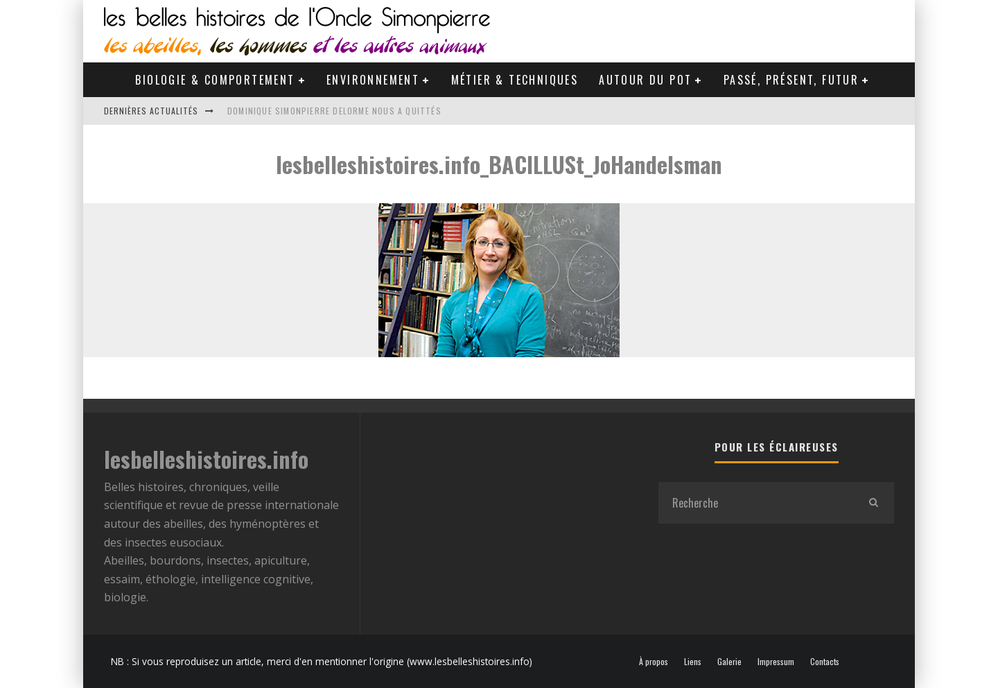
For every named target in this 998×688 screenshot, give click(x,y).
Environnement (372, 79)
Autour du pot (645, 79)
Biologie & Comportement (215, 79)
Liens (692, 661)
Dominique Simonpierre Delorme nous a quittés (334, 111)
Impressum (776, 661)
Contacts (824, 661)
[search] (873, 503)
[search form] (755, 503)
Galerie (729, 661)
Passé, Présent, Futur (791, 79)
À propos (653, 661)
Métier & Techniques (515, 79)
